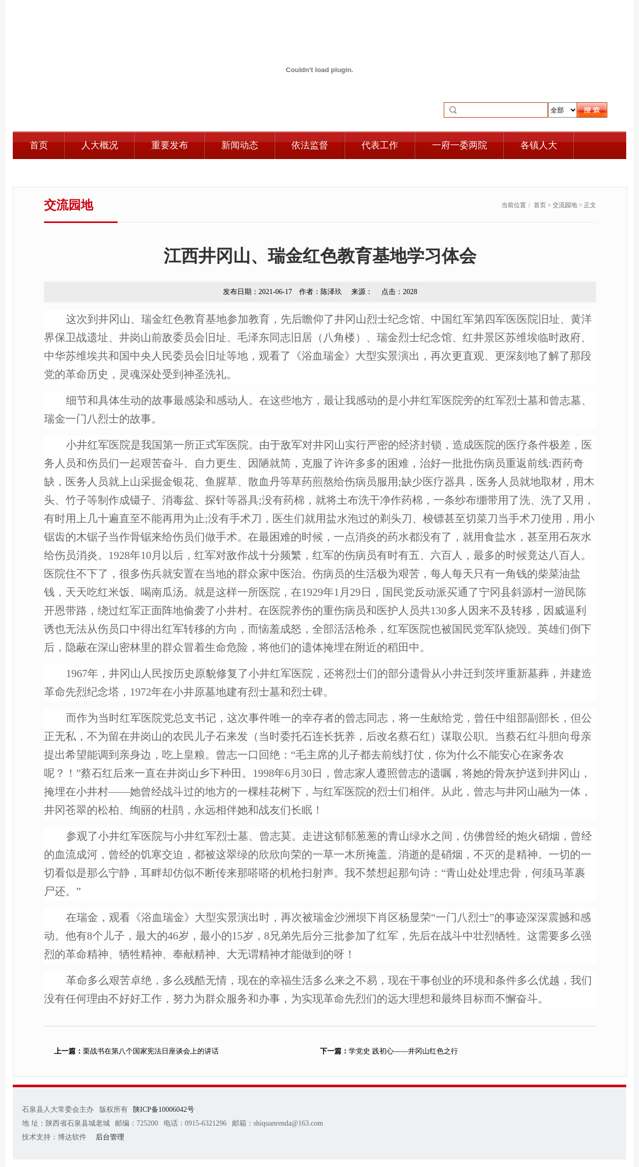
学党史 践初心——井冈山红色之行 (389, 1051)
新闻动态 (239, 145)
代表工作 (379, 145)
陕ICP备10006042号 (163, 1109)
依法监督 (309, 145)
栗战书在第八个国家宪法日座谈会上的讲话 (136, 1051)
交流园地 (565, 205)
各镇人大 (538, 145)
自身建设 (48, 173)
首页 (39, 145)
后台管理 (110, 1137)
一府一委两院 (459, 145)
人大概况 (99, 145)
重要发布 (169, 145)
